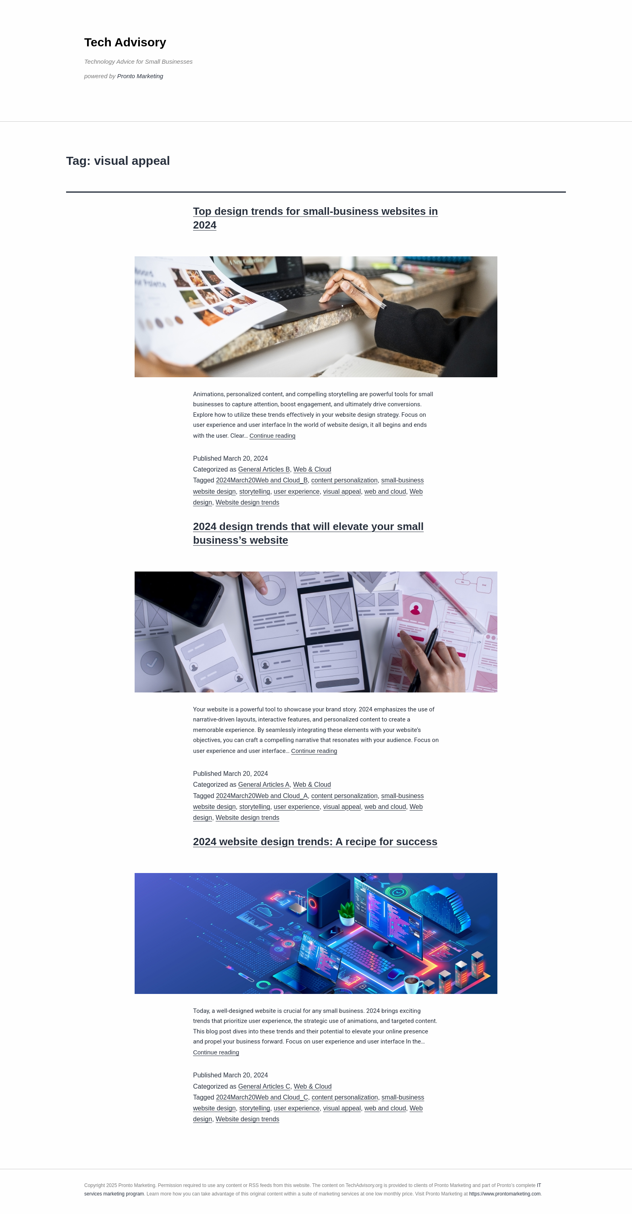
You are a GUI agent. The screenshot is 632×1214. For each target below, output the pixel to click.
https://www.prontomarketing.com (505, 1194)
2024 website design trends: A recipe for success (315, 842)
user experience (297, 491)
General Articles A (263, 784)
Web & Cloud (312, 469)
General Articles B (264, 469)
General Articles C (264, 1086)
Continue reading (272, 435)
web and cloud (385, 491)
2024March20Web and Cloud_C (262, 1097)
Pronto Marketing (140, 76)
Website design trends (247, 502)
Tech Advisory (125, 42)
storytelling (254, 491)
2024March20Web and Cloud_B (262, 480)
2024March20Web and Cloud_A (262, 795)
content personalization (344, 480)
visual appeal (342, 491)
